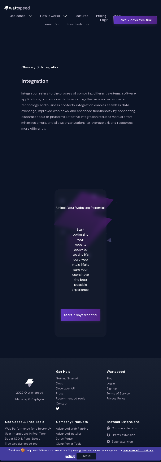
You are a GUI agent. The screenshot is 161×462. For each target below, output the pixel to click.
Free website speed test (22, 443)
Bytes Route (64, 438)
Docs (59, 383)
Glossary (28, 67)
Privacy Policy (116, 398)
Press (59, 393)
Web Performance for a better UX (28, 428)
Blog (110, 378)
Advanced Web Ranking (72, 428)
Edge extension (120, 441)
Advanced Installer (68, 433)
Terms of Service (118, 393)
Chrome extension (122, 428)
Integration (50, 67)
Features (81, 16)
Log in (111, 383)
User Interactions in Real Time (25, 433)
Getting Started (67, 378)
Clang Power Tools (68, 443)
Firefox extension (121, 435)
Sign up (112, 388)
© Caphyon (36, 399)
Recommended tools (70, 398)
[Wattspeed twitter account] (80, 408)
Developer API (65, 388)
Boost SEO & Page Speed (22, 438)
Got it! (86, 456)
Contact (62, 403)
